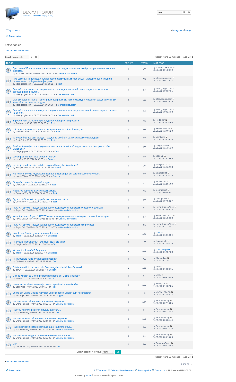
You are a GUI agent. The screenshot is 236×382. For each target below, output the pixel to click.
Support (51, 159)
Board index (15, 370)
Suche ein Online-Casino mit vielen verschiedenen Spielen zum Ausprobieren (52, 292)
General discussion (68, 73)
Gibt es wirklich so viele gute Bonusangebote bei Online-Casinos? (46, 275)
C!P (15, 344)
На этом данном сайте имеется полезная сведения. (40, 318)
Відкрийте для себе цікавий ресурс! (31, 182)
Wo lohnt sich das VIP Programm (29, 250)
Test (60, 84)
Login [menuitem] (188, 30)
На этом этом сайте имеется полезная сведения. (39, 301)
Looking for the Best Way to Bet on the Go (34, 156)
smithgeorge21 (163, 249)
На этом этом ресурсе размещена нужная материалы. (41, 335)
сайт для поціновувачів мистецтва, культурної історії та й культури (48, 129)
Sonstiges (52, 236)
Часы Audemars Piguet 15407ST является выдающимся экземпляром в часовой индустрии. (61, 216)
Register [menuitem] (178, 30)
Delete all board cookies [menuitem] (122, 370)
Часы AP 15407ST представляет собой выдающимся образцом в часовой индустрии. (58, 207)
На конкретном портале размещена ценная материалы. (42, 327)
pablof (18, 236)
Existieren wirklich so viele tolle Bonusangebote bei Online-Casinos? (47, 267)
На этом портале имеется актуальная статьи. (37, 310)
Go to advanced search (17, 50)
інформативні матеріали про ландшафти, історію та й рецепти (46, 120)
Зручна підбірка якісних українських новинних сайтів (40, 199)
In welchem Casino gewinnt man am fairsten (35, 233)
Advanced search (189, 12)
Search (184, 12)
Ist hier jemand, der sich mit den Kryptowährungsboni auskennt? (45, 165)
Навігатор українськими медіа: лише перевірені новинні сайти (45, 284)
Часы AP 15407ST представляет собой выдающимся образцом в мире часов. (54, 224)
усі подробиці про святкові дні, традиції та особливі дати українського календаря (55, 137)
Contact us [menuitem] (160, 370)
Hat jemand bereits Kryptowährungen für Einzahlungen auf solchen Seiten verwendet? (56, 173)
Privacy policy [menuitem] (144, 370)
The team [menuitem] (101, 370)
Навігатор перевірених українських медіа (34, 190)
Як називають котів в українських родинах (35, 258)
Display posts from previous (95, 352)
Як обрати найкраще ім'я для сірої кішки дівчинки (39, 241)
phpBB (89, 375)
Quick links (14, 30)
